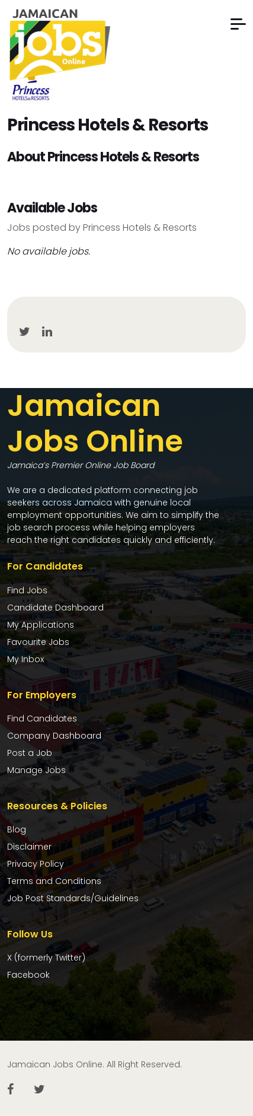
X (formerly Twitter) (46, 958)
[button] (238, 24)
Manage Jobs (36, 770)
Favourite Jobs (38, 642)
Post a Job (29, 753)
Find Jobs (27, 590)
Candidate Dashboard (55, 607)
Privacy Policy (35, 864)
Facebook (28, 975)
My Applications (40, 625)
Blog (16, 829)
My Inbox (25, 659)
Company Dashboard (54, 736)
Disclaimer (29, 847)
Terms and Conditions (54, 881)
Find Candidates (42, 718)
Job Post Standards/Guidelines (73, 898)
